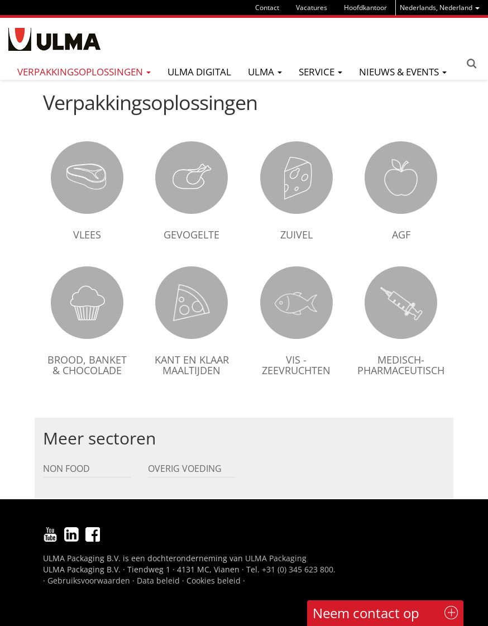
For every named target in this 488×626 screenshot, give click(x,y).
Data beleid (158, 580)
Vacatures (311, 7)
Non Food (66, 468)
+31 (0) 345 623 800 (297, 569)
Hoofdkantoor (365, 7)
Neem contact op (366, 613)
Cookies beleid (213, 580)
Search (471, 63)
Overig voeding (185, 468)
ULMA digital (199, 71)
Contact (267, 7)
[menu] (440, 7)
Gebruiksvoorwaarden (88, 580)
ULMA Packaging (276, 558)
